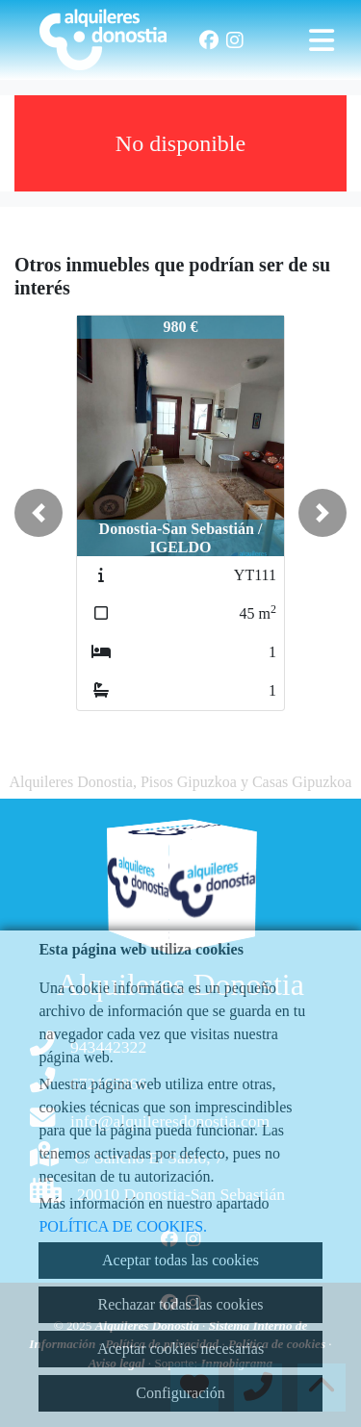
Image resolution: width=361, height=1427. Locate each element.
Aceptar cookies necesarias (180, 1348)
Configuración (180, 1393)
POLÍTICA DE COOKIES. (123, 1226)
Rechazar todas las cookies (181, 1304)
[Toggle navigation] (321, 40)
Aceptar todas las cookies (180, 1260)
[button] (38, 513)
